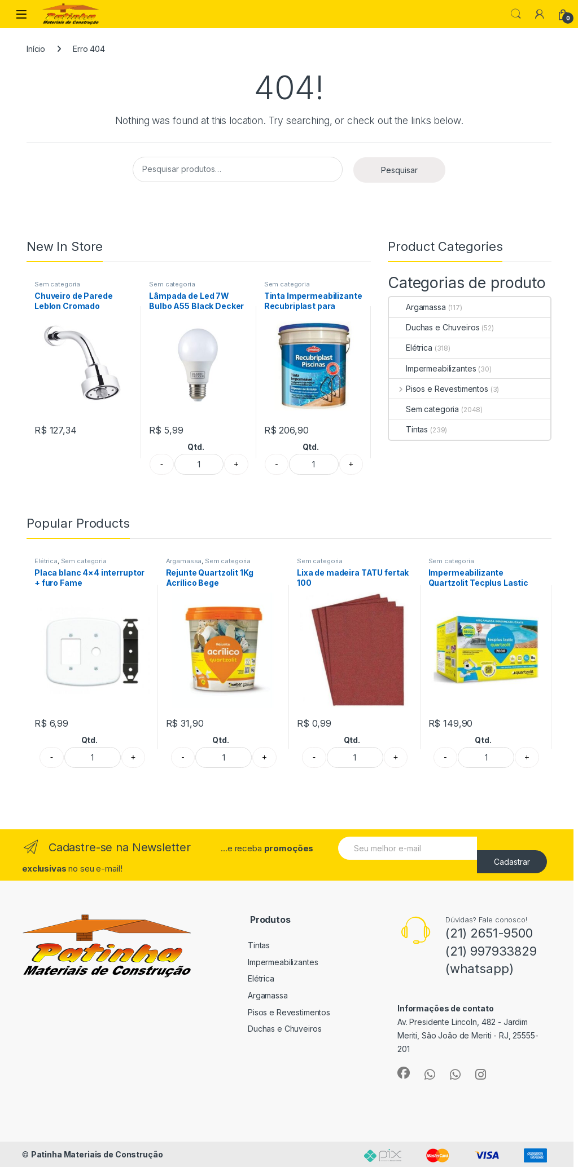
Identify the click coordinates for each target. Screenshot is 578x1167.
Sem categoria (57, 284)
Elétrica (410, 347)
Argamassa (417, 307)
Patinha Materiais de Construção (97, 1154)
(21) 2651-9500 (489, 933)
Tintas (408, 429)
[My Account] (539, 14)
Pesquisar (399, 170)
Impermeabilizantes (432, 368)
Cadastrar (512, 862)
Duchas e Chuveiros (434, 327)
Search (516, 14)
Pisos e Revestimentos (438, 389)
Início (36, 49)
